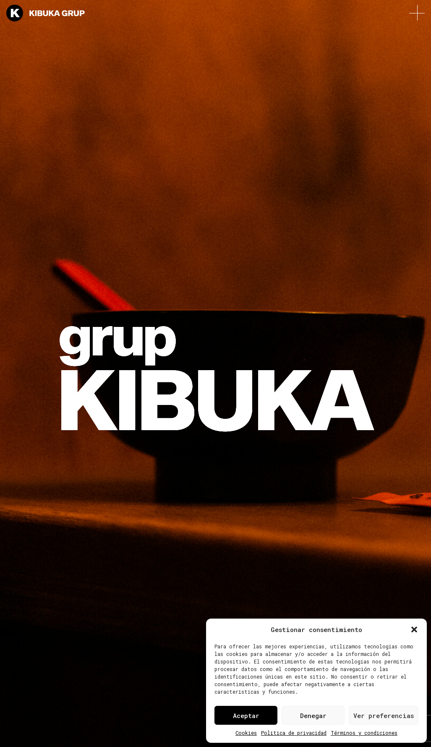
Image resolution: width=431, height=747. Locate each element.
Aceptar (246, 715)
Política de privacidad (294, 732)
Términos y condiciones (364, 732)
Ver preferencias (383, 715)
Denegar (313, 715)
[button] (414, 629)
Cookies (246, 732)
